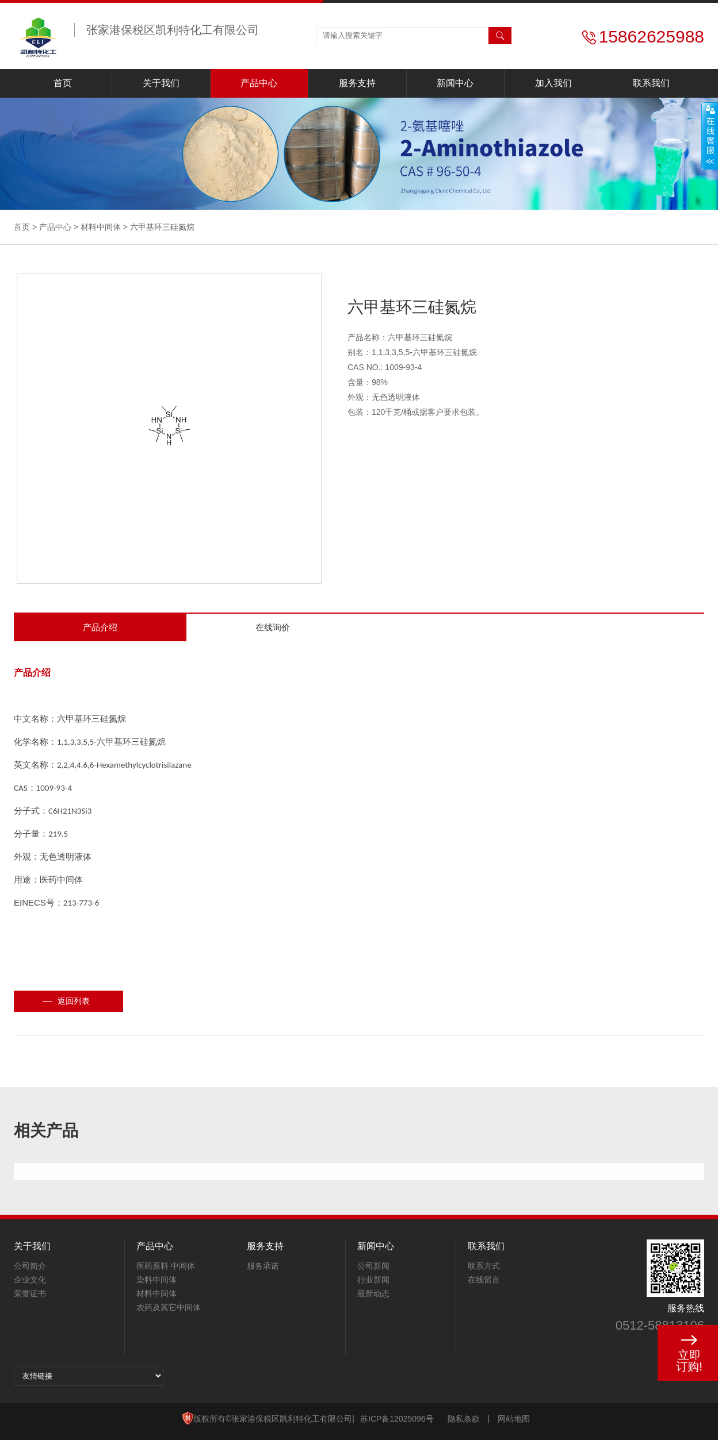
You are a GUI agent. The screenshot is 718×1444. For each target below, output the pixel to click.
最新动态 (373, 1297)
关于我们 (161, 83)
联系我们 (651, 83)
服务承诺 (263, 1269)
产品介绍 (100, 629)
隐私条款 (464, 1422)
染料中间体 (156, 1283)
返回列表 (74, 1005)
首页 (63, 83)
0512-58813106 (660, 1329)
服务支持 (357, 83)
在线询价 (272, 629)
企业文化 (30, 1283)
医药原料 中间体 (165, 1269)
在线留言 (484, 1283)
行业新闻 (373, 1283)
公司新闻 (373, 1269)
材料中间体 (101, 227)
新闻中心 (455, 83)
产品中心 (258, 83)
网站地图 (514, 1422)
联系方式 (484, 1269)
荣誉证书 (30, 1297)
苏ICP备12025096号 (397, 1422)
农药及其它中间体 (168, 1311)
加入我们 (553, 83)
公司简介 (30, 1269)
